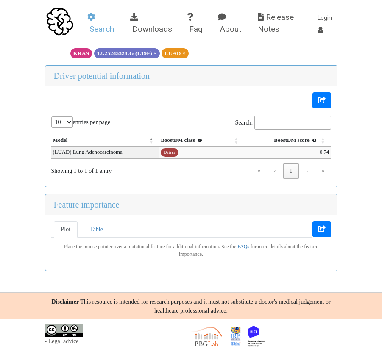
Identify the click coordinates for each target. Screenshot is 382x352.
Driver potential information (102, 75)
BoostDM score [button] (296, 140)
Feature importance (87, 204)
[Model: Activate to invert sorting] (105, 141)
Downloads (151, 23)
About (229, 23)
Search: (244, 122)
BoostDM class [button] (182, 140)
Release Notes (276, 23)
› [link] (307, 171)
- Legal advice (62, 341)
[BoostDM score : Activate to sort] (287, 141)
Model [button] (60, 140)
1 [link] (291, 171)
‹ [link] (275, 171)
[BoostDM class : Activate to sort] (201, 141)
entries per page (92, 122)
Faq (195, 23)
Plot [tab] (66, 229)
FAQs (243, 246)
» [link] (323, 171)
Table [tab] (96, 229)
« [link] (258, 171)
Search (100, 23)
